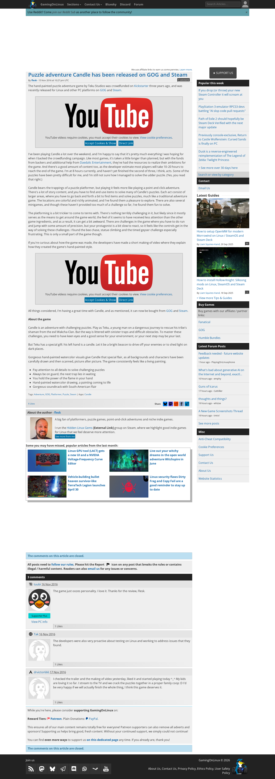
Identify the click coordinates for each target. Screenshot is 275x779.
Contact (204, 181)
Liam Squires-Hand (210, 244)
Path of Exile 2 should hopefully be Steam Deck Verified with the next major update (221, 123)
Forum (138, 4)
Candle (88, 394)
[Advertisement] (137, 41)
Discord (125, 4)
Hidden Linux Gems (80, 428)
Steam (117, 90)
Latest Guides (208, 195)
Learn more (186, 69)
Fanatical (204, 322)
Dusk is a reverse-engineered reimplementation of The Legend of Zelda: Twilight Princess (222, 156)
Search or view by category (216, 175)
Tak (36, 634)
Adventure (39, 394)
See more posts (209, 423)
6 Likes (31, 403)
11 (247, 243)
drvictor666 (41, 672)
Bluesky (110, 4)
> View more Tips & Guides (214, 298)
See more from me (65, 436)
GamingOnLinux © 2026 (214, 760)
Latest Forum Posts (212, 346)
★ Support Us (223, 73)
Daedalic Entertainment (95, 162)
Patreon (54, 719)
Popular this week (211, 83)
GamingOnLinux (52, 4)
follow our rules (62, 564)
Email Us (204, 188)
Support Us (206, 455)
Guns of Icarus (208, 386)
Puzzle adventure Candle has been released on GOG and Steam (107, 74)
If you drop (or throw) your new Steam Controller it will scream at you (220, 94)
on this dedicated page (102, 740)
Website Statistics (210, 479)
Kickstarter (141, 86)
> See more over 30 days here (218, 168)
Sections (74, 4)
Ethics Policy (205, 769)
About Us (205, 471)
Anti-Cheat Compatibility (215, 439)
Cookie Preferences (211, 447)
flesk (34, 80)
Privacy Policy (187, 769)
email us (94, 569)
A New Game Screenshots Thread (221, 411)
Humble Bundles (209, 338)
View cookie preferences (156, 137)
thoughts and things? (213, 399)
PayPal (92, 719)
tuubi (37, 584)
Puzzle (66, 394)
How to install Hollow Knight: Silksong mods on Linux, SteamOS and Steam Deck (223, 282)
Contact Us (93, 4)
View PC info (39, 622)
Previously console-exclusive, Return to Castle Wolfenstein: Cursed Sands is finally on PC (223, 139)
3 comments (183, 80)
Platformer (56, 394)
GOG (103, 90)
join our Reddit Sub (63, 12)
